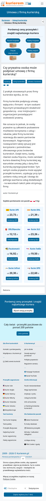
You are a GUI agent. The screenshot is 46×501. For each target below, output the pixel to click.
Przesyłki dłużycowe (10, 428)
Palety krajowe (33, 40)
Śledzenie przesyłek (32, 428)
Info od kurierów (30, 402)
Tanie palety (7, 424)
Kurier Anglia (8, 390)
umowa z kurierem (34, 81)
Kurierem (6, 20)
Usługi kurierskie (19, 20)
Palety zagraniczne (9, 440)
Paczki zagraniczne (13, 51)
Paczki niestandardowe (32, 386)
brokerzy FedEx (33, 259)
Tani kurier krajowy (9, 420)
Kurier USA (8, 386)
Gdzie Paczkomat (31, 420)
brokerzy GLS (33, 239)
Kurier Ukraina (9, 406)
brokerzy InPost (12, 278)
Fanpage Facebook (33, 372)
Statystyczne (34, 488)
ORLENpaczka (12, 239)
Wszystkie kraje (9, 410)
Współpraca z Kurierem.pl (12, 353)
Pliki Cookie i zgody (32, 444)
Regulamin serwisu (31, 364)
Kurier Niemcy (9, 394)
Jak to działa (28, 349)
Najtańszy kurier (9, 432)
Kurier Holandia (9, 402)
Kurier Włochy (9, 398)
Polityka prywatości (31, 360)
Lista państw (23, 333)
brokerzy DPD (34, 278)
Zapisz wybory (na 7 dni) (23, 494)
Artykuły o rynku (30, 394)
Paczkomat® (12, 259)
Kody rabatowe (30, 424)
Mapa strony (29, 440)
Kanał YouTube (31, 376)
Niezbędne (12, 488)
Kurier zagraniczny (9, 436)
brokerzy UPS (12, 220)
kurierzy (7, 81)
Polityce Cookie (9, 479)
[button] (23, 459)
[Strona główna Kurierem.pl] (15, 3)
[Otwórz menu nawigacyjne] (42, 3)
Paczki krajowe (13, 40)
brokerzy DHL (33, 220)
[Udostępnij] (43, 21)
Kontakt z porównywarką (12, 349)
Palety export (33, 50)
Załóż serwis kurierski (11, 361)
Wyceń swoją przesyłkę (23, 310)
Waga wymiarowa (30, 390)
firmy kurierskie (19, 81)
